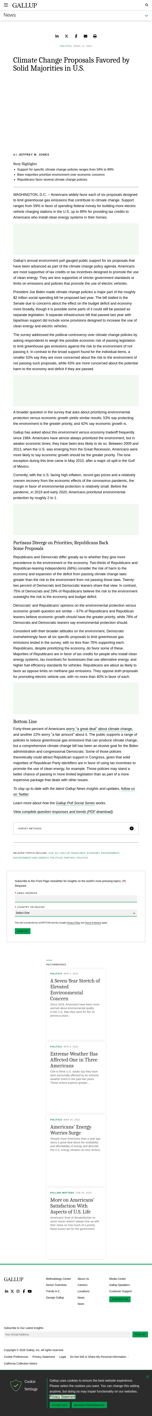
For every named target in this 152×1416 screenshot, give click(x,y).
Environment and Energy (31, 858)
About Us (83, 1278)
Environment (110, 853)
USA (51, 853)
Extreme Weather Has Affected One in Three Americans (74, 1060)
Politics (82, 858)
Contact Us (120, 1299)
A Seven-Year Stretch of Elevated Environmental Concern (75, 990)
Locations (83, 1291)
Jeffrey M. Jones (34, 154)
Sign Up (140, 1334)
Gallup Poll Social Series (75, 803)
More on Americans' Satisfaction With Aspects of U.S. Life (72, 1206)
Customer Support (120, 1291)
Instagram (18, 1291)
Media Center (117, 1278)
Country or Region (30, 907)
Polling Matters (62, 1193)
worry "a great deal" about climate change (99, 729)
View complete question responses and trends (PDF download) (63, 812)
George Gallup (55, 1297)
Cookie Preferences (16, 1356)
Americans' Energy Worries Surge (70, 1130)
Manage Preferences (89, 1405)
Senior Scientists (56, 1285)
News (81, 1297)
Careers (82, 1285)
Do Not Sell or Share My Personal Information (98, 1356)
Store (81, 1303)
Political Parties (62, 858)
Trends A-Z (53, 1291)
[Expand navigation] (6, 4)
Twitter (12, 1291)
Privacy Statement (43, 1356)
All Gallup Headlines (70, 853)
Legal (62, 1356)
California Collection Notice (20, 1363)
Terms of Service (93, 922)
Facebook (24, 1291)
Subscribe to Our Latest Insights (23, 1328)
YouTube (30, 1291)
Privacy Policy (73, 922)
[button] (76, 828)
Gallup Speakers (119, 1285)
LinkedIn (6, 1291)
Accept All (59, 1405)
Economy (93, 853)
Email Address (26, 893)
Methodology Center (58, 1278)
